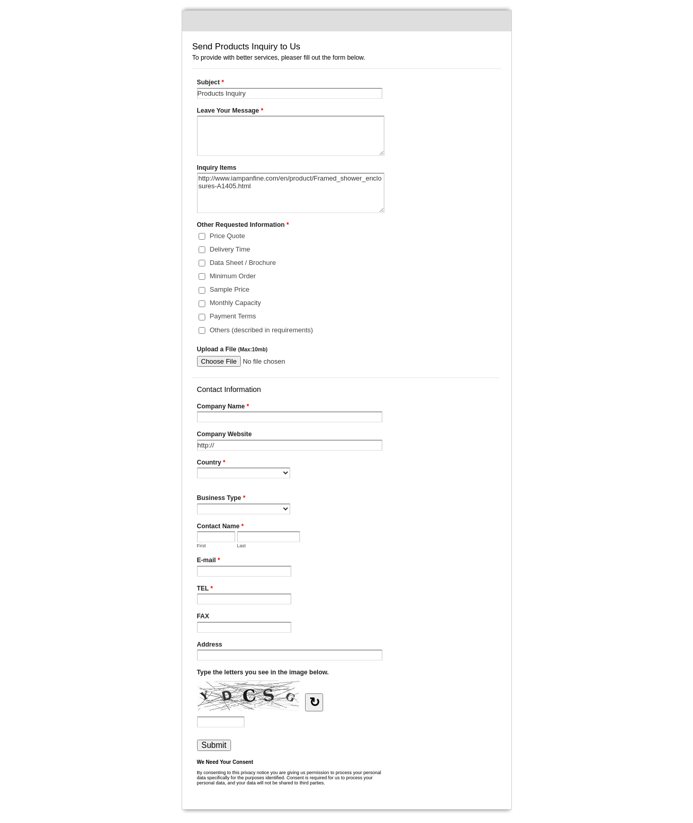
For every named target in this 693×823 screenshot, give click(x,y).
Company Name (223, 407)
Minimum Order (233, 276)
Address (209, 644)
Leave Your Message (230, 111)
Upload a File (232, 349)
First (201, 545)
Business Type (221, 499)
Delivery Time (230, 249)
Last (241, 545)
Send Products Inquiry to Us (346, 21)
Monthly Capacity (235, 303)
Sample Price (230, 289)
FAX (203, 616)
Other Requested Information (243, 225)
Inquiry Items (217, 167)
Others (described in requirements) (261, 330)
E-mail (208, 561)
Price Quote (227, 236)
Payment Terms (233, 316)
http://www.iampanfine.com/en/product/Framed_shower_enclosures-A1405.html (290, 193)
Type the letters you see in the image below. (263, 672)
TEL (205, 589)
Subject (210, 83)
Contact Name (220, 527)
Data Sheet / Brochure (243, 262)
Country (211, 463)
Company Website (224, 434)
